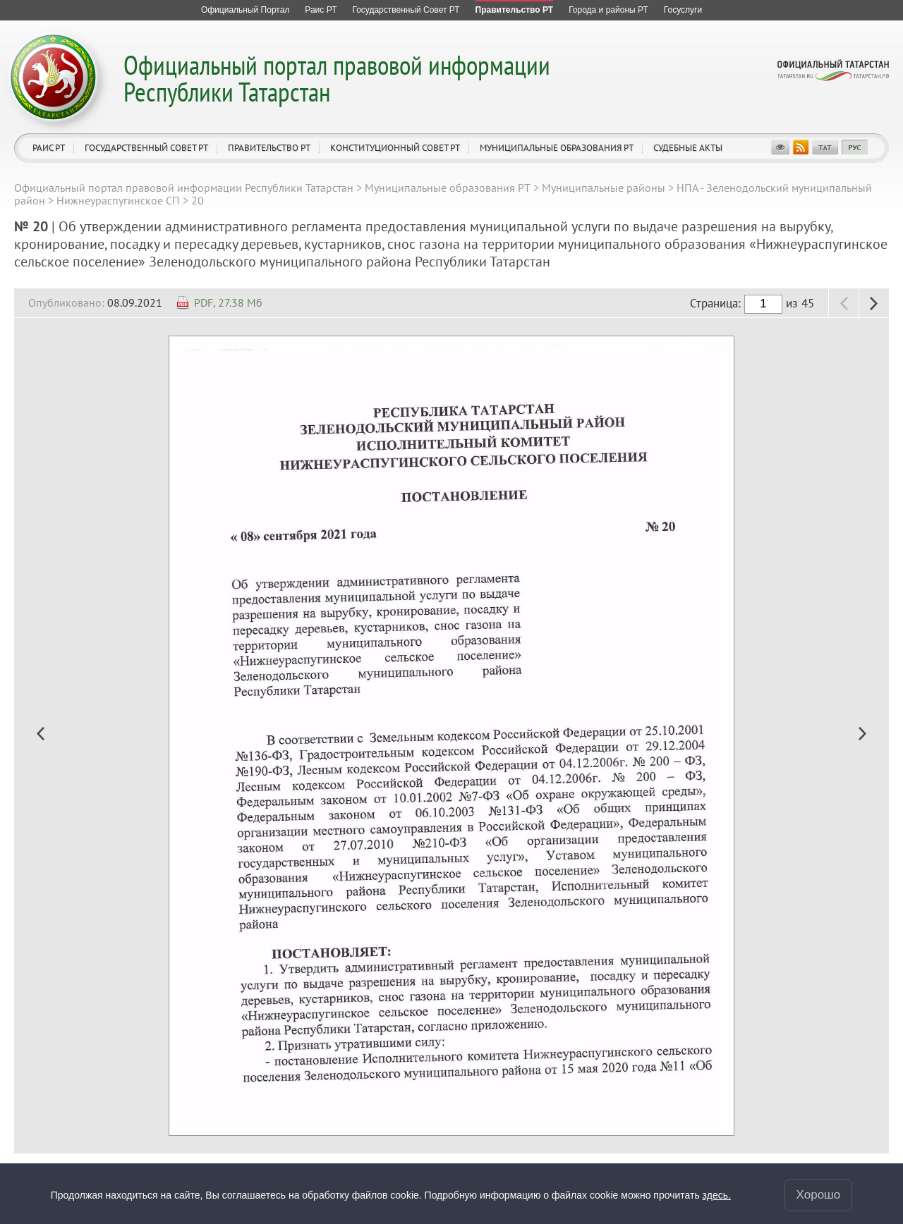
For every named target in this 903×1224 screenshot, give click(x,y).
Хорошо (818, 1194)
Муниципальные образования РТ (557, 148)
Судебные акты (687, 148)
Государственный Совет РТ (146, 148)
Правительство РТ (269, 148)
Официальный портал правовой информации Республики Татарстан (336, 78)
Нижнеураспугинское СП (118, 200)
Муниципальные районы (603, 187)
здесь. (717, 1195)
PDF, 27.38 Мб (228, 302)
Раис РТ (48, 148)
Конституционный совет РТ (395, 148)
